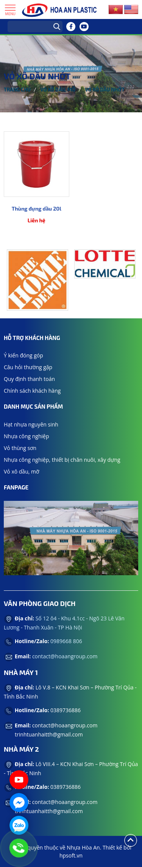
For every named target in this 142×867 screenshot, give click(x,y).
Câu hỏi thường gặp (28, 367)
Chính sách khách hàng (32, 390)
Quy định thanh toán (29, 378)
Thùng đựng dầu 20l (36, 208)
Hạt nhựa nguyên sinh (31, 424)
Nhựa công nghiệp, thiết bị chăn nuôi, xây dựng (62, 459)
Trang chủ (17, 90)
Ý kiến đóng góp (23, 355)
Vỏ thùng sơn (20, 448)
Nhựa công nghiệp (26, 436)
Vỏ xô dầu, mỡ (57, 90)
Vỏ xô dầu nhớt (104, 90)
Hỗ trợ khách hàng (32, 337)
